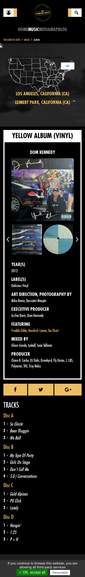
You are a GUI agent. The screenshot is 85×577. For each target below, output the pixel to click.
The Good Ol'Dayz (11, 40)
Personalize (60, 572)
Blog (62, 29)
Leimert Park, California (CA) (42, 102)
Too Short (53, 331)
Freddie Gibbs (19, 331)
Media (44, 29)
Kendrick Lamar (37, 331)
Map (54, 29)
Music (33, 29)
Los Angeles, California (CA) (42, 93)
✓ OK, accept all (32, 572)
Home (23, 29)
